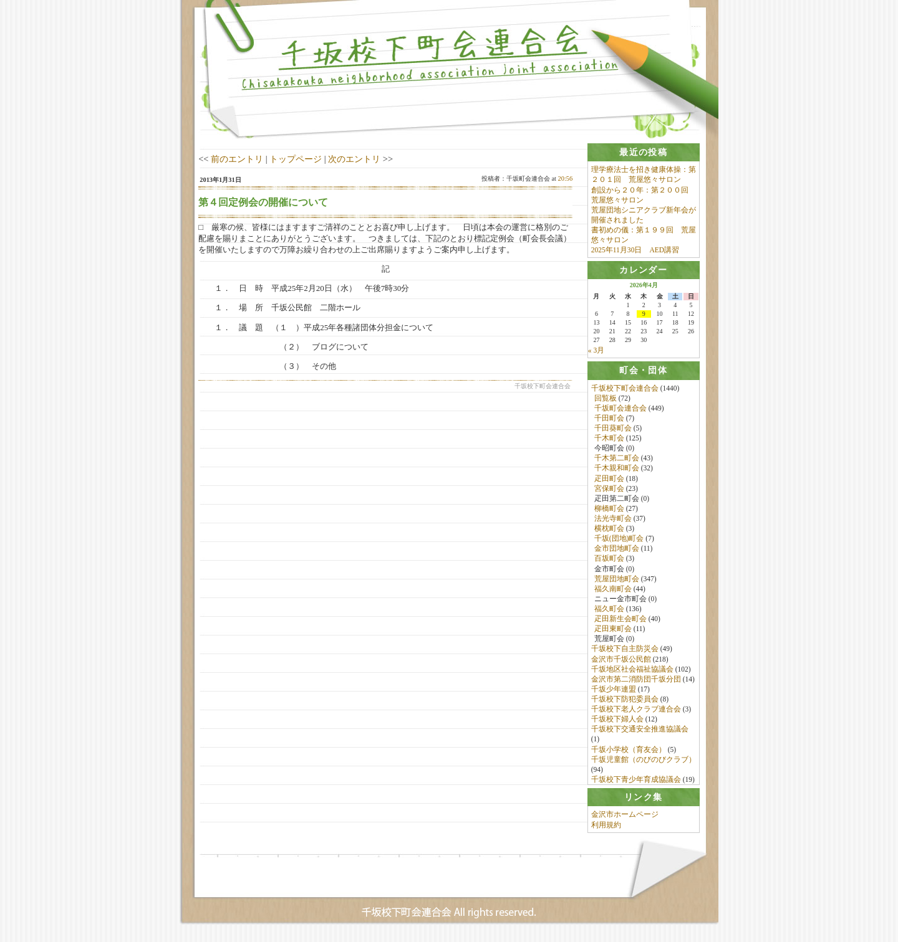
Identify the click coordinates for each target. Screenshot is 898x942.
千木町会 (609, 440)
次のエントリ (354, 159)
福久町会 (609, 610)
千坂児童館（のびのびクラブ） (643, 760)
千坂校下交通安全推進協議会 (639, 731)
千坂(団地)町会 (619, 540)
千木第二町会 (616, 460)
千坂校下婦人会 (617, 721)
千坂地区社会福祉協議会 (632, 670)
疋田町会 (609, 479)
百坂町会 (609, 560)
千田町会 (609, 419)
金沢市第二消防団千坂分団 (636, 680)
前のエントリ (237, 159)
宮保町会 (609, 489)
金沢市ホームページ (625, 819)
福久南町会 (613, 590)
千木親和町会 (616, 469)
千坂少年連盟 (613, 690)
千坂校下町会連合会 (625, 389)
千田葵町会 (613, 430)
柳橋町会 (609, 509)
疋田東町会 (613, 630)
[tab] (643, 152)
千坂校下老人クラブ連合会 (636, 711)
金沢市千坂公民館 (621, 660)
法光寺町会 (613, 520)
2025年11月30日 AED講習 (635, 250)
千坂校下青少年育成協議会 (636, 780)
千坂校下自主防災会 (625, 650)
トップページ (295, 159)
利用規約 (606, 829)
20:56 (565, 178)
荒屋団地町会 (616, 580)
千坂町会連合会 (620, 409)
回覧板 (605, 399)
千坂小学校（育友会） (628, 750)
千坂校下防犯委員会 (625, 701)
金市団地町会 (616, 550)
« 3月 (596, 351)
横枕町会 (609, 530)
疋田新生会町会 (620, 620)
